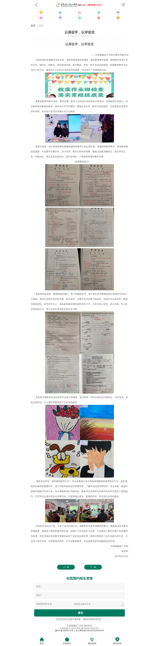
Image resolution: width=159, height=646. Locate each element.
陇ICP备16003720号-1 (65, 630)
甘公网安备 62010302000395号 (90, 630)
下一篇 (93, 567)
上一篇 (66, 567)
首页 (33, 25)
